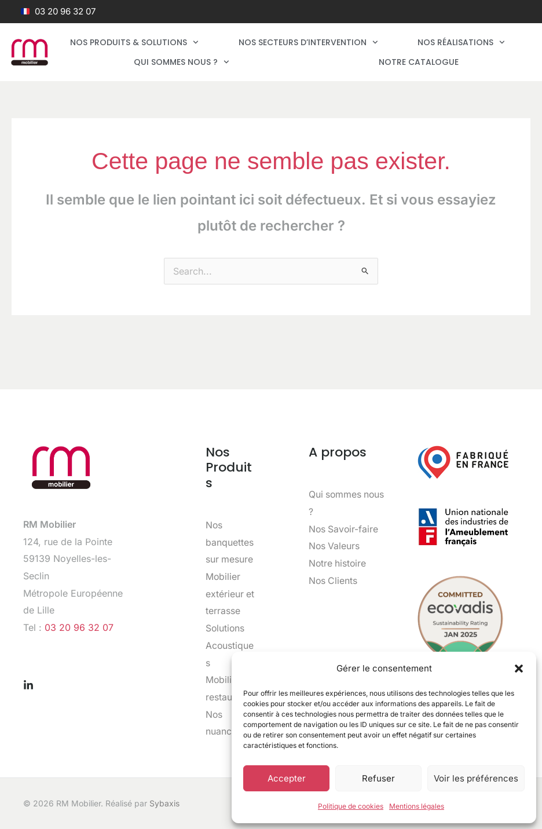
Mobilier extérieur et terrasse (230, 593)
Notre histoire (338, 563)
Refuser (378, 778)
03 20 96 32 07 (79, 627)
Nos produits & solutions (134, 42)
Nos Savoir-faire (344, 529)
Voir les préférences (476, 778)
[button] (519, 668)
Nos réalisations (461, 42)
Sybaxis (164, 803)
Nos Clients (333, 580)
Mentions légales (416, 806)
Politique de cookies (350, 806)
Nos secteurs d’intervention (308, 42)
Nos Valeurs (335, 546)
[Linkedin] (28, 685)
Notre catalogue (419, 62)
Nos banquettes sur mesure (230, 542)
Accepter (287, 778)
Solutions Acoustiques (230, 645)
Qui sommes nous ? (181, 62)
